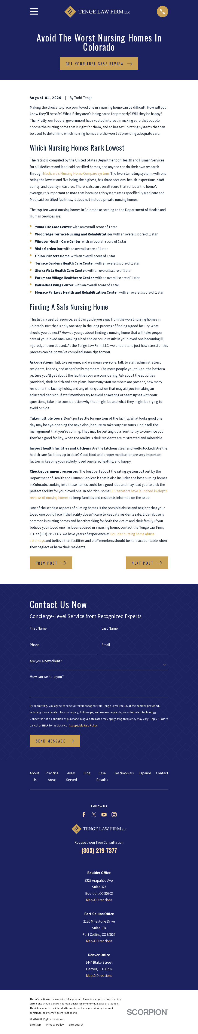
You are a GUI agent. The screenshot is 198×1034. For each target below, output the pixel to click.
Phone (35, 645)
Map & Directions (99, 900)
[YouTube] (104, 814)
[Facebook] (83, 814)
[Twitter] (94, 814)
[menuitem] (35, 1025)
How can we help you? (47, 677)
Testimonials (124, 773)
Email (105, 645)
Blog (87, 773)
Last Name (109, 628)
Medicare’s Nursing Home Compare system (76, 173)
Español (145, 773)
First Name (38, 628)
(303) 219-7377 (99, 850)
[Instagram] (114, 814)
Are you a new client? (46, 661)
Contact (162, 773)
